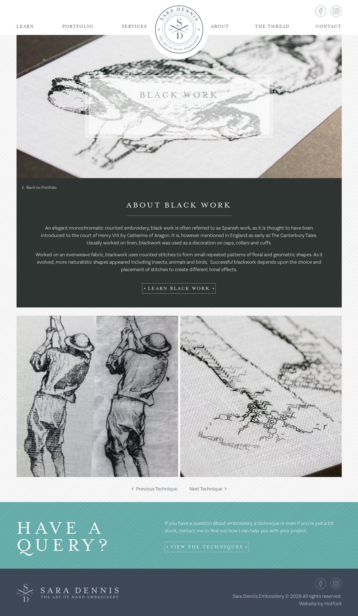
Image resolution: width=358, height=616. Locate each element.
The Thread (272, 26)
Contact (329, 26)
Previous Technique (154, 489)
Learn (25, 26)
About (220, 26)
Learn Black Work (179, 288)
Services (134, 26)
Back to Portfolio (39, 187)
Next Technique (208, 489)
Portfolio (77, 26)
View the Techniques (207, 547)
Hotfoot (333, 604)
